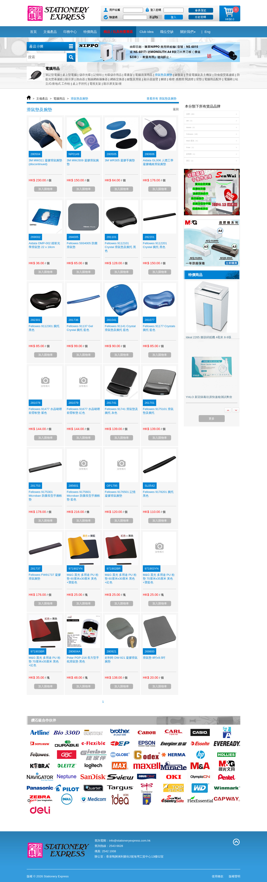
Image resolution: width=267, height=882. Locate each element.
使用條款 (217, 876)
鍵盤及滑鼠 (134, 79)
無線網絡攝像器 (97, 79)
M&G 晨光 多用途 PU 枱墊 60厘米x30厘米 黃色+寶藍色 (82, 578)
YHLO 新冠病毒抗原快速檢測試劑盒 (209, 397)
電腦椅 (228, 79)
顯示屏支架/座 (112, 83)
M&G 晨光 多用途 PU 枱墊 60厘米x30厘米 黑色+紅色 (120, 578)
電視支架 (95, 83)
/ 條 (87, 512)
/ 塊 (85, 594)
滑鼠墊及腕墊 (163, 74)
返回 (176, 109)
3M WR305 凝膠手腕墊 (120, 160)
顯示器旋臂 (151, 79)
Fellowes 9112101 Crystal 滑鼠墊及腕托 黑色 (120, 247)
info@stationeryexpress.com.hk (129, 840)
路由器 (80, 79)
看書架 (128, 74)
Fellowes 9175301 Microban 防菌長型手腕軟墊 (45, 495)
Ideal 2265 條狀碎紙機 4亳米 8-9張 (208, 337)
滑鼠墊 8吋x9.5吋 (154, 657)
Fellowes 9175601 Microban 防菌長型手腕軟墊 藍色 (83, 495)
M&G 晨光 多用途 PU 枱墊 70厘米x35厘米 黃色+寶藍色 (158, 578)
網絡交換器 (117, 79)
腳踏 (163, 79)
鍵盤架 (179, 74)
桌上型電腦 (69, 74)
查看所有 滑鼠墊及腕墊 (161, 98)
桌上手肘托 (80, 83)
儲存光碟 (85, 74)
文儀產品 (42, 98)
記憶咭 (97, 74)
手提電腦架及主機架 (199, 74)
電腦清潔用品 (143, 74)
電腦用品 (59, 98)
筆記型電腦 (52, 74)
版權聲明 (234, 876)
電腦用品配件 (213, 79)
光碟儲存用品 (113, 74)
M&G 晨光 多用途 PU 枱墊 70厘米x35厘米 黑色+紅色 (44, 661)
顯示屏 (69, 79)
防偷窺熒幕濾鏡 (224, 74)
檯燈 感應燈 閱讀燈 (181, 79)
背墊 (199, 79)
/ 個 (49, 180)
